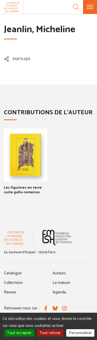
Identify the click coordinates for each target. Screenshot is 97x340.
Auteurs (59, 273)
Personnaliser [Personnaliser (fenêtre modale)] (80, 332)
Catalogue (12, 273)
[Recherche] (76, 7)
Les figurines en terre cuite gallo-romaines (23, 190)
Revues (10, 292)
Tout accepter (19, 332)
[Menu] (90, 7)
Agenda (59, 292)
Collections (13, 282)
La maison (61, 282)
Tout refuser (50, 332)
